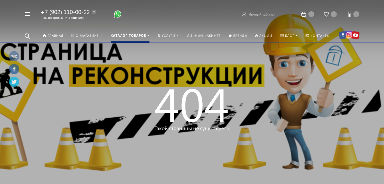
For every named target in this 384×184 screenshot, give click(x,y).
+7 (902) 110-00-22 (65, 12)
